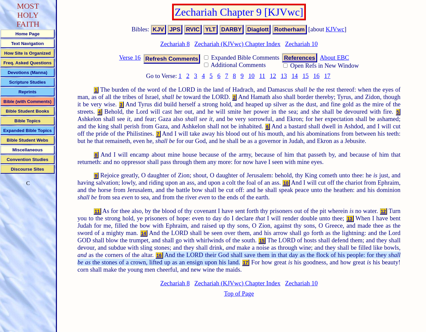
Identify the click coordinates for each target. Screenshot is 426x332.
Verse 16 (130, 57)
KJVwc (335, 29)
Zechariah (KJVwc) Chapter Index (237, 43)
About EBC (334, 57)
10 (251, 75)
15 (306, 75)
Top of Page (239, 293)
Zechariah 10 (301, 43)
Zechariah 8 (175, 43)
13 (284, 75)
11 (262, 75)
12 (273, 75)
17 (327, 75)
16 (316, 75)
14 (295, 75)
